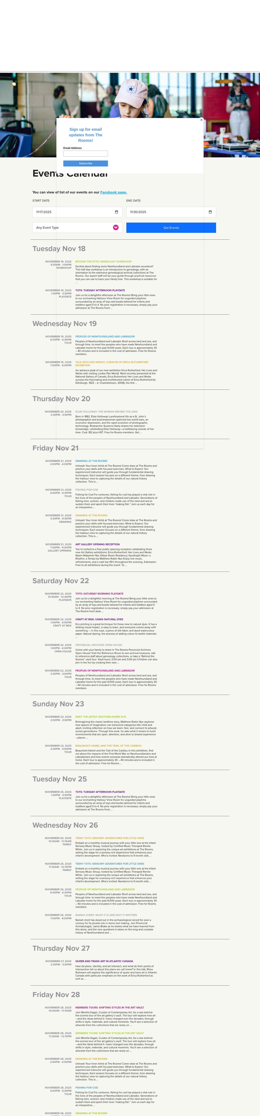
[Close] (179, 168)
